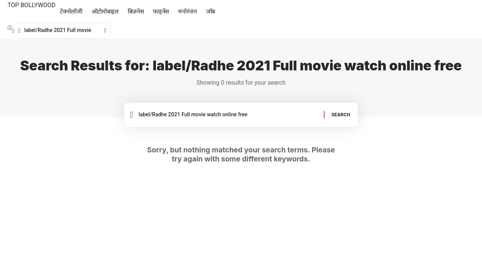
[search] (13, 31)
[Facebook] (9, 28)
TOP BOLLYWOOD (31, 5)
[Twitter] (11, 28)
